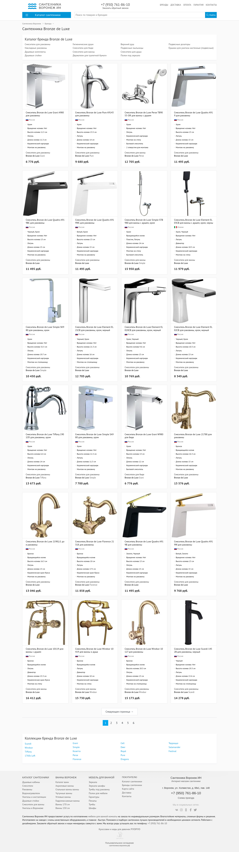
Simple (142, 263)
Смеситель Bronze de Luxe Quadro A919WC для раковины (94, 221)
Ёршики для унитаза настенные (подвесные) (191, 47)
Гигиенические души (83, 44)
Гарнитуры (94, 796)
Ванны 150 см (63, 808)
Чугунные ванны (64, 793)
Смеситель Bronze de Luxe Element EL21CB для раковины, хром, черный (94, 328)
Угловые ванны (63, 796)
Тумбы (92, 804)
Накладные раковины (36, 47)
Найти (211, 14)
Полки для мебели (98, 793)
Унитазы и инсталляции (34, 796)
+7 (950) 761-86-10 (115, 5)
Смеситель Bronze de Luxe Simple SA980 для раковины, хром (94, 436)
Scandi (191, 692)
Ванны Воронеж (66, 777)
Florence (93, 584)
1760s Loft (30, 755)
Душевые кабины (31, 782)
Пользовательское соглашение (119, 843)
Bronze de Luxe (33, 155)
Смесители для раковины (37, 44)
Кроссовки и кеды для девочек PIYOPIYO (119, 829)
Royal (123, 751)
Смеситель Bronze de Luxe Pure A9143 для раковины (94, 114)
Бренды (164, 4)
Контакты (211, 4)
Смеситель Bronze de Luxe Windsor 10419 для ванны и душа (94, 650)
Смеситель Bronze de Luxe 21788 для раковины (193, 436)
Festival (173, 751)
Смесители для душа (131, 51)
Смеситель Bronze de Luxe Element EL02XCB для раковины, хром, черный (144, 328)
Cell (122, 743)
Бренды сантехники (132, 785)
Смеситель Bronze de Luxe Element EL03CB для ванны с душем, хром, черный (193, 221)
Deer (123, 747)
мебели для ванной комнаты (102, 816)
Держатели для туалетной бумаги (90, 55)
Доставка (176, 4)
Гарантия (198, 4)
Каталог (43, 15)
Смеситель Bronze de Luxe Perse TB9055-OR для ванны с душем (144, 114)
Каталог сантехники (132, 781)
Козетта (77, 751)
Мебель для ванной (101, 777)
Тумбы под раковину (99, 789)
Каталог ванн (62, 782)
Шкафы (92, 808)
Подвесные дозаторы (179, 44)
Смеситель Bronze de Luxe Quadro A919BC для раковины (45, 221)
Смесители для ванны (84, 51)
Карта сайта (128, 788)
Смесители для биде (83, 47)
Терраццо (173, 743)
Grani (42, 155)
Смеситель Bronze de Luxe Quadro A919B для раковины (144, 543)
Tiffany (43, 477)
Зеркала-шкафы (97, 785)
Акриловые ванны (65, 785)
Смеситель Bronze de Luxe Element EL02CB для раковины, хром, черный (193, 328)
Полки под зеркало (130, 55)
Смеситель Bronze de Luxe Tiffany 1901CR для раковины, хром (45, 436)
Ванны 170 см (63, 804)
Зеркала (93, 782)
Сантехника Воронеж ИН (186, 777)
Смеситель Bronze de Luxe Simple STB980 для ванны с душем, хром (144, 221)
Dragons (125, 759)
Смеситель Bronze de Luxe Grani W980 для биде (144, 436)
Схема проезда (186, 798)
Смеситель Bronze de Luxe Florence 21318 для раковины (94, 543)
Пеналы (93, 800)
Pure (92, 155)
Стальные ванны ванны (67, 789)
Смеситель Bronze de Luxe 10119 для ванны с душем (44, 650)
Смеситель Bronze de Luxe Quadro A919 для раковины (193, 114)
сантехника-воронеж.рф (119, 846)
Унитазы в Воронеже (32, 808)
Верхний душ (127, 44)
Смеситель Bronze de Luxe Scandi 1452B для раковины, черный (193, 650)
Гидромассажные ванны (68, 800)
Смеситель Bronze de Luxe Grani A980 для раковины (45, 114)
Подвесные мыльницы (132, 47)
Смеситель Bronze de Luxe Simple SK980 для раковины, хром (45, 328)
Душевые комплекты (35, 51)
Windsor (93, 692)
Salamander (174, 747)
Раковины (27, 789)
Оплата (187, 4)
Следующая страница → (119, 711)
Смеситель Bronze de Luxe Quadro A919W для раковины (193, 543)
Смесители (27, 785)
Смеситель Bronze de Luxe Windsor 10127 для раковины (144, 650)
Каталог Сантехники (35, 777)
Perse (141, 155)
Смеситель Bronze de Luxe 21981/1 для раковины (45, 543)
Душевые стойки (33, 55)
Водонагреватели (31, 793)
